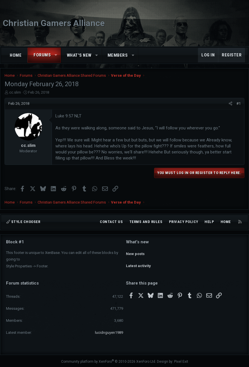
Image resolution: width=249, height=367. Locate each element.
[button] (56, 55)
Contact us (111, 222)
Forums (42, 55)
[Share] (230, 103)
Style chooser (23, 222)
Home (16, 55)
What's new (79, 55)
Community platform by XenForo (108, 360)
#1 (238, 103)
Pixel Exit (181, 360)
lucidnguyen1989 (109, 331)
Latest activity (138, 262)
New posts (135, 252)
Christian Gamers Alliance (54, 23)
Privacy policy (183, 222)
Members (118, 55)
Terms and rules (146, 222)
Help (209, 222)
